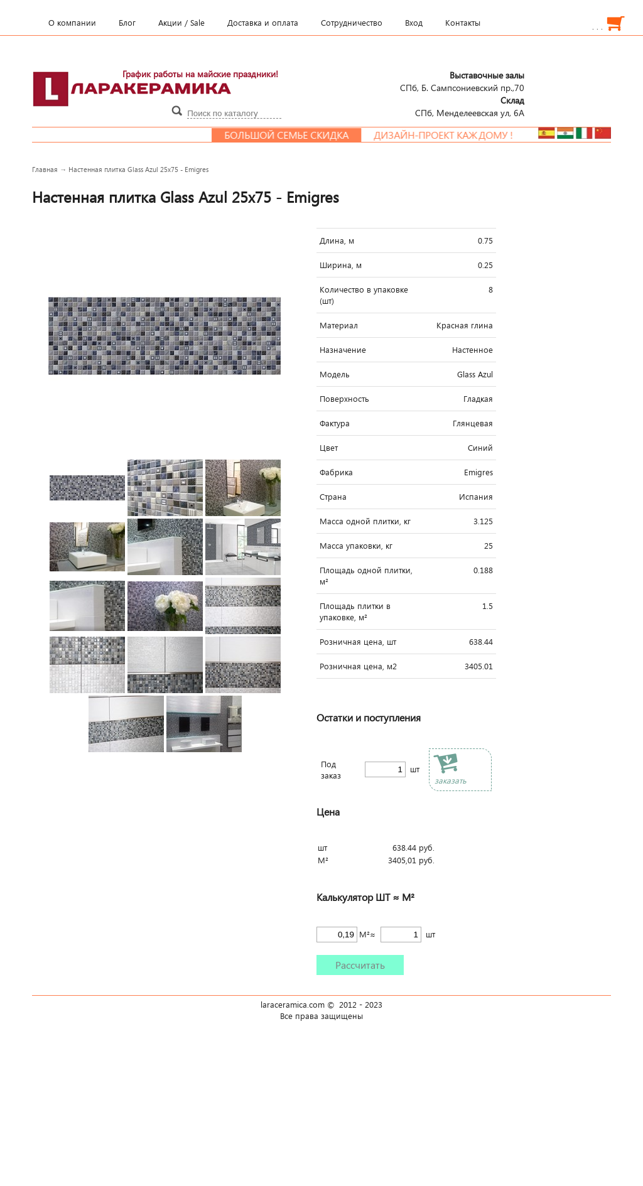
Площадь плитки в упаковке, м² (355, 611)
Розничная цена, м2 (358, 666)
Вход (414, 22)
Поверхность (344, 398)
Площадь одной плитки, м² (366, 575)
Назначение (343, 349)
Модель (335, 374)
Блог (127, 22)
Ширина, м (341, 265)
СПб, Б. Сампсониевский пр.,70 (462, 81)
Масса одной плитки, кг (365, 521)
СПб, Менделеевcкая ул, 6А (469, 106)
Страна (333, 496)
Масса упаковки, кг (356, 545)
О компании (72, 22)
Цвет (329, 447)
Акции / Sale (181, 22)
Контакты (462, 22)
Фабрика (336, 472)
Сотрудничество (351, 22)
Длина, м (337, 240)
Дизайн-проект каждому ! (466, 135)
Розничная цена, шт (358, 641)
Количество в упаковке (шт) (364, 295)
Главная (45, 169)
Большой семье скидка (309, 135)
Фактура (335, 423)
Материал (339, 325)
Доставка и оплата (262, 22)
